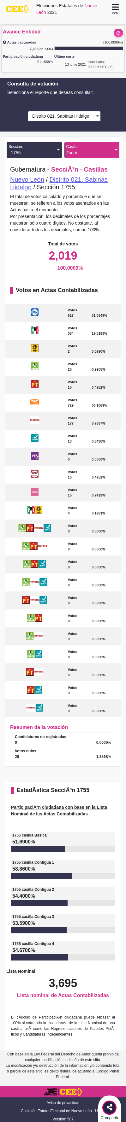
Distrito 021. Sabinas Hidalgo (59, 116)
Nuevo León (27, 179)
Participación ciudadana (23, 56)
